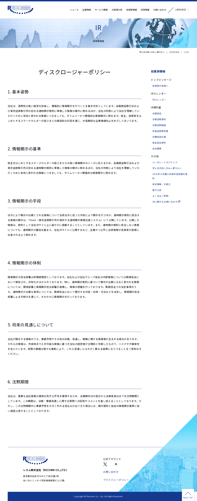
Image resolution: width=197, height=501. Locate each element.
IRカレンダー (159, 99)
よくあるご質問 (160, 195)
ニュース (74, 10)
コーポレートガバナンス (164, 162)
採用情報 (145, 10)
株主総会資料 (159, 142)
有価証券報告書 (160, 131)
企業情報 (86, 10)
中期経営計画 (159, 136)
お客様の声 (117, 10)
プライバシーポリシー (116, 480)
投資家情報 (131, 10)
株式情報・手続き (161, 184)
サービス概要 (101, 10)
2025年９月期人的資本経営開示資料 (169, 176)
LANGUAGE (180, 10)
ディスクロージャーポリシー (167, 168)
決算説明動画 (159, 125)
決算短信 (156, 113)
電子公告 (156, 190)
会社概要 (156, 148)
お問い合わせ (159, 10)
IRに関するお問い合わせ (166, 201)
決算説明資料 (159, 119)
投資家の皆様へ (160, 85)
